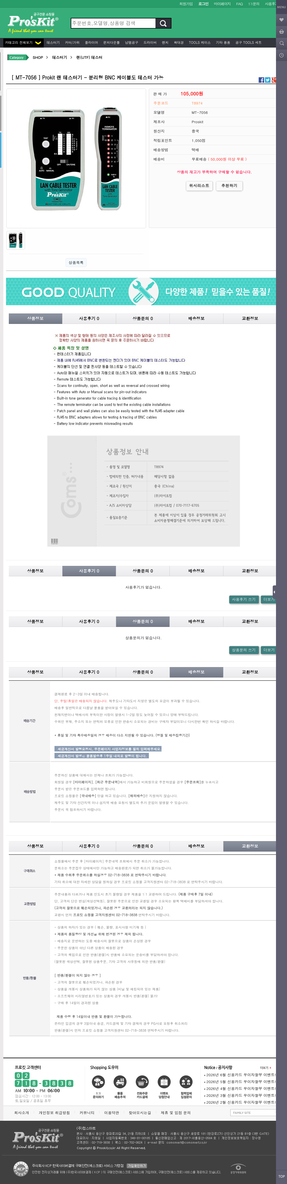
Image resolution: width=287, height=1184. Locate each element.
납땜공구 (131, 42)
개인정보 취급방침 (54, 1112)
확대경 (178, 42)
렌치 (165, 42)
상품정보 (35, 318)
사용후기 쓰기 (244, 599)
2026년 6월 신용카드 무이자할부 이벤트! (240, 1074)
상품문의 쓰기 (244, 649)
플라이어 (91, 42)
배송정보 (196, 318)
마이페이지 (222, 3)
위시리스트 (199, 185)
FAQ (239, 3)
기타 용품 (222, 42)
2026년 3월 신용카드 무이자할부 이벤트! (240, 1095)
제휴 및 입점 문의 (177, 1112)
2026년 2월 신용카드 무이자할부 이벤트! (240, 1102)
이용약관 (111, 1112)
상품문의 (143, 318)
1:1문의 (253, 3)
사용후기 (271, 3)
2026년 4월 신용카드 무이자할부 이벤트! (240, 1088)
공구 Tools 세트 (248, 42)
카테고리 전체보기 (23, 42)
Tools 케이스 (199, 42)
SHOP (38, 57)
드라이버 (150, 42)
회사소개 (21, 1112)
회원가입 (186, 3)
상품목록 (76, 262)
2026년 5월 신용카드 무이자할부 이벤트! (240, 1081)
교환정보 (250, 318)
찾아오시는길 (140, 1112)
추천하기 (229, 185)
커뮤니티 (87, 1112)
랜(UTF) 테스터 (89, 57)
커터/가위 (72, 42)
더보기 (269, 599)
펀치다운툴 (111, 42)
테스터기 (53, 42)
